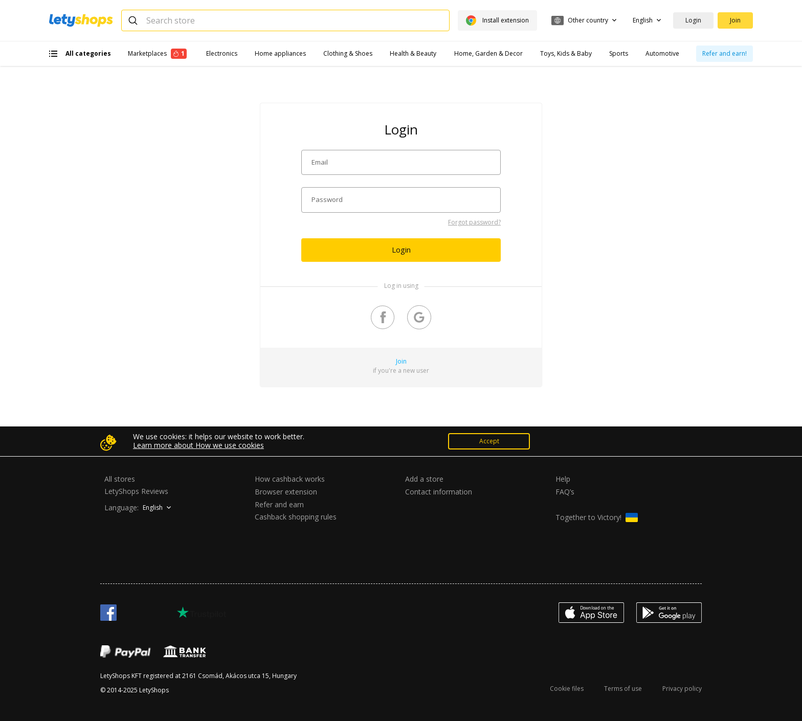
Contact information (438, 492)
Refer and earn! (724, 53)
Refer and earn (279, 504)
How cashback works (290, 479)
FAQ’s (564, 492)
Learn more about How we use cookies (198, 445)
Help (562, 479)
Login (693, 20)
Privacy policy (682, 688)
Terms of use (623, 688)
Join (735, 20)
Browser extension (286, 492)
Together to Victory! (596, 517)
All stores (119, 479)
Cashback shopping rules (296, 517)
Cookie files (567, 688)
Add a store (424, 479)
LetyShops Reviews (136, 491)
